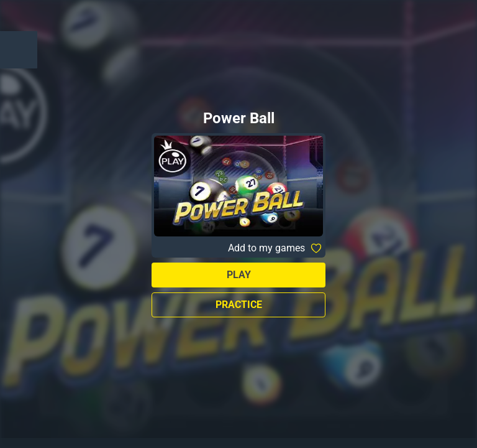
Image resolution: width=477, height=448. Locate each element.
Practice (239, 304)
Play (239, 275)
